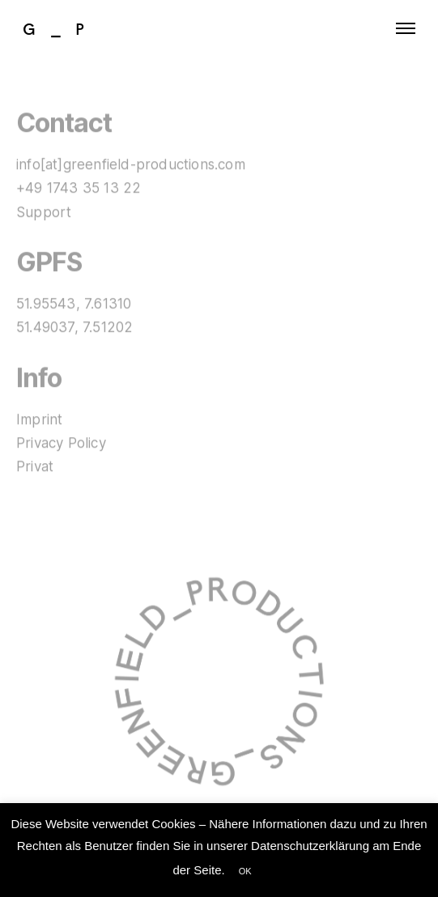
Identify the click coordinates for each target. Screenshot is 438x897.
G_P (61, 28)
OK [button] (245, 871)
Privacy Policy (61, 444)
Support (43, 212)
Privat (34, 467)
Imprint (39, 419)
